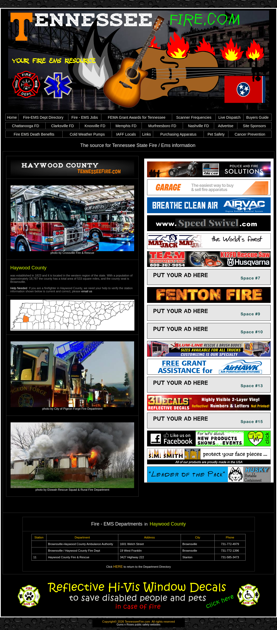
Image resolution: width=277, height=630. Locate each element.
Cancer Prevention (249, 134)
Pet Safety (216, 134)
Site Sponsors (254, 126)
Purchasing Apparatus (178, 134)
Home (12, 117)
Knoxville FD (94, 126)
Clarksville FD (62, 126)
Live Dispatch (229, 117)
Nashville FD (198, 126)
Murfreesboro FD (162, 126)
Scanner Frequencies (193, 117)
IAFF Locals (126, 134)
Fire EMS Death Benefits (34, 134)
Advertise (225, 126)
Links (146, 134)
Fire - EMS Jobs (84, 117)
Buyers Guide (257, 117)
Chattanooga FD (25, 126)
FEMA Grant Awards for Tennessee (136, 117)
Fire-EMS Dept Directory (43, 117)
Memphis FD (125, 126)
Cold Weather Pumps (87, 134)
